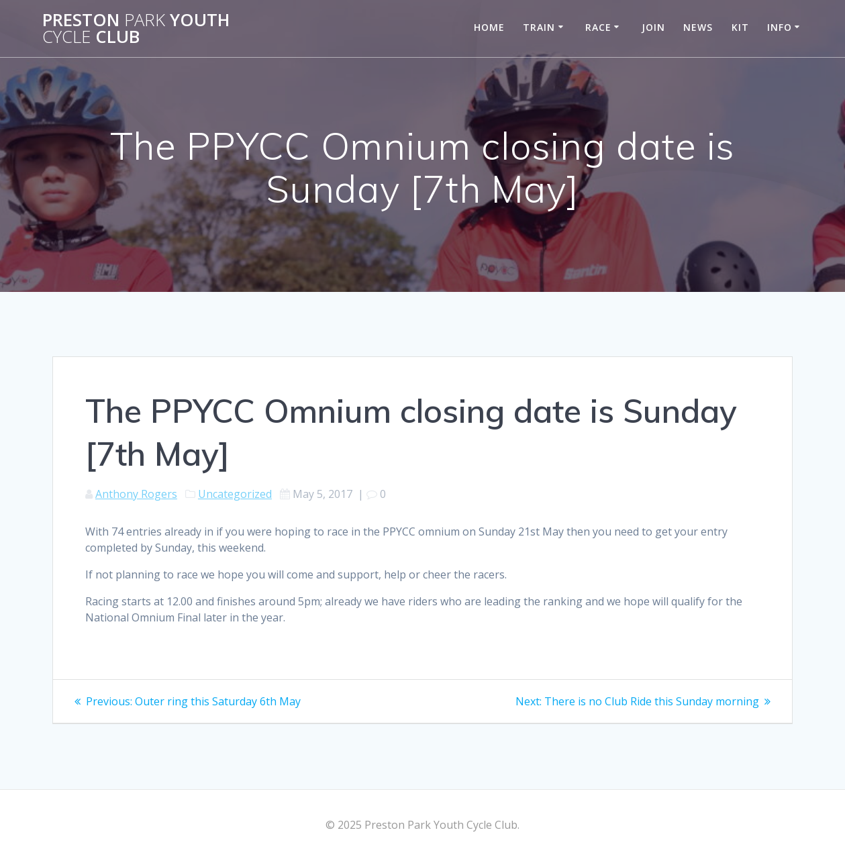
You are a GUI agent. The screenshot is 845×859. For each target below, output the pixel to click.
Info (779, 27)
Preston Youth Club (136, 28)
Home (489, 27)
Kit (740, 27)
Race (598, 27)
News (698, 27)
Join (653, 27)
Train (539, 27)
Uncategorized (235, 494)
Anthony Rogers (136, 494)
